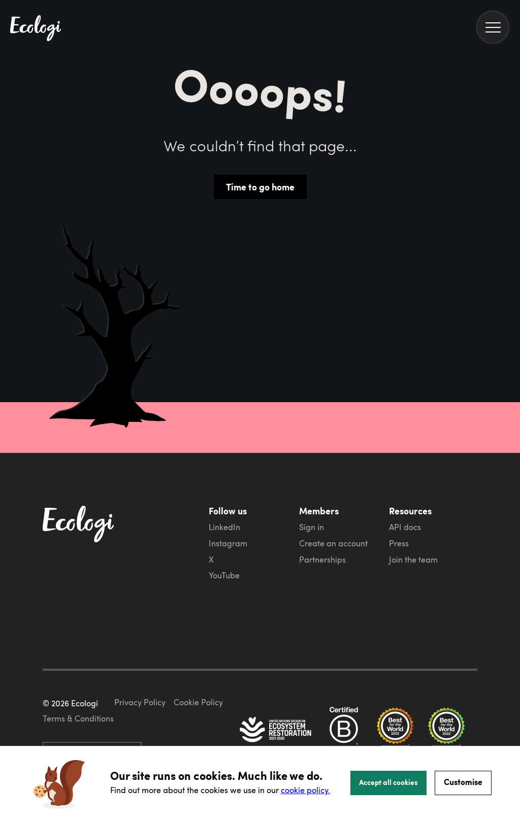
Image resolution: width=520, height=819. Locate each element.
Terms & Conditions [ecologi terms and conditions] (78, 718)
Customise (463, 782)
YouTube (224, 575)
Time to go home (260, 186)
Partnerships (322, 559)
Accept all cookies (388, 782)
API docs (405, 527)
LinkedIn (224, 527)
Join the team (413, 559)
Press (399, 543)
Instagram (228, 543)
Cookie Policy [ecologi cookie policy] (198, 702)
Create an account (333, 543)
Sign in (311, 527)
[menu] (493, 27)
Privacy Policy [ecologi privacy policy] (140, 702)
